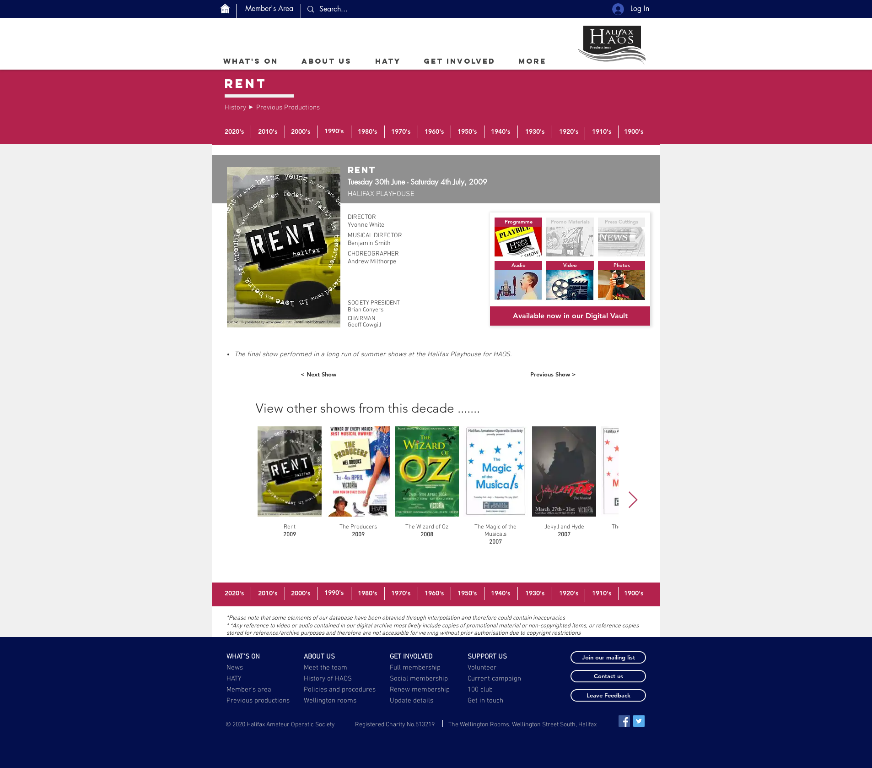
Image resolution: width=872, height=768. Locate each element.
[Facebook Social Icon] (624, 721)
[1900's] (633, 131)
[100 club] (503, 690)
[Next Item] (633, 500)
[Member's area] (253, 690)
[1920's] (568, 131)
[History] (236, 108)
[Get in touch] (486, 701)
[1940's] (500, 131)
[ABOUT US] (331, 657)
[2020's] (234, 131)
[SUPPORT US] (495, 657)
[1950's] (467, 131)
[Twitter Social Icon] (639, 721)
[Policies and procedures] (340, 690)
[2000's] (300, 131)
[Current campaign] (496, 679)
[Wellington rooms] (330, 701)
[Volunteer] (495, 668)
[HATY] (253, 679)
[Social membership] (419, 679)
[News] (253, 668)
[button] (326, 60)
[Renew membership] (425, 690)
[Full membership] (417, 668)
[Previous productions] (258, 701)
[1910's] (601, 131)
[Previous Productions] (288, 108)
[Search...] (384, 9)
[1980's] (367, 131)
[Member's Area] (269, 9)
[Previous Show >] (553, 374)
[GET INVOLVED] (417, 657)
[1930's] (535, 131)
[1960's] (434, 131)
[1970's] (401, 131)
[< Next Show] (318, 374)
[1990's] (334, 131)
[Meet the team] (331, 668)
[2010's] (267, 131)
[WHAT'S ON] (253, 657)
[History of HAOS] (331, 679)
